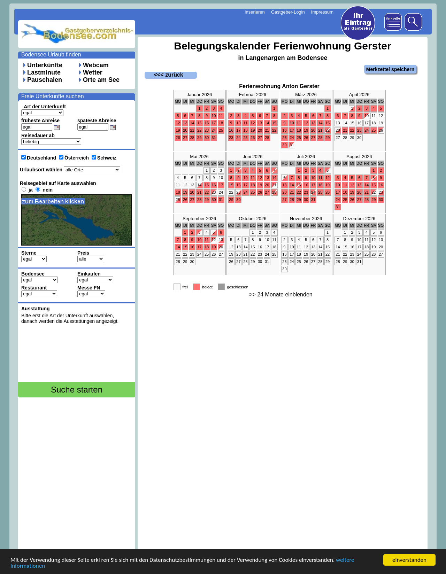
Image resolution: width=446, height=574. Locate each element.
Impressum (322, 12)
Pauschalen (44, 79)
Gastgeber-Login (288, 12)
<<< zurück (164, 75)
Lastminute (44, 72)
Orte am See (101, 79)
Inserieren (255, 12)
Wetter (92, 72)
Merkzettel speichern (390, 69)
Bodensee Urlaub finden (51, 54)
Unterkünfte (44, 65)
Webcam (96, 65)
